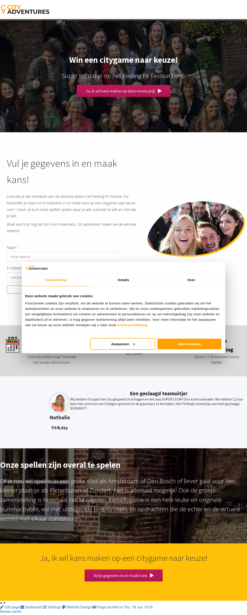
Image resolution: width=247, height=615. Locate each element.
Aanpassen (123, 344)
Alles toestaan (189, 344)
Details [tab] (123, 280)
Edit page (10, 608)
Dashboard (31, 608)
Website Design (77, 608)
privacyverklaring (132, 325)
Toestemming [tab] (56, 280)
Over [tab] (191, 280)
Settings (52, 608)
